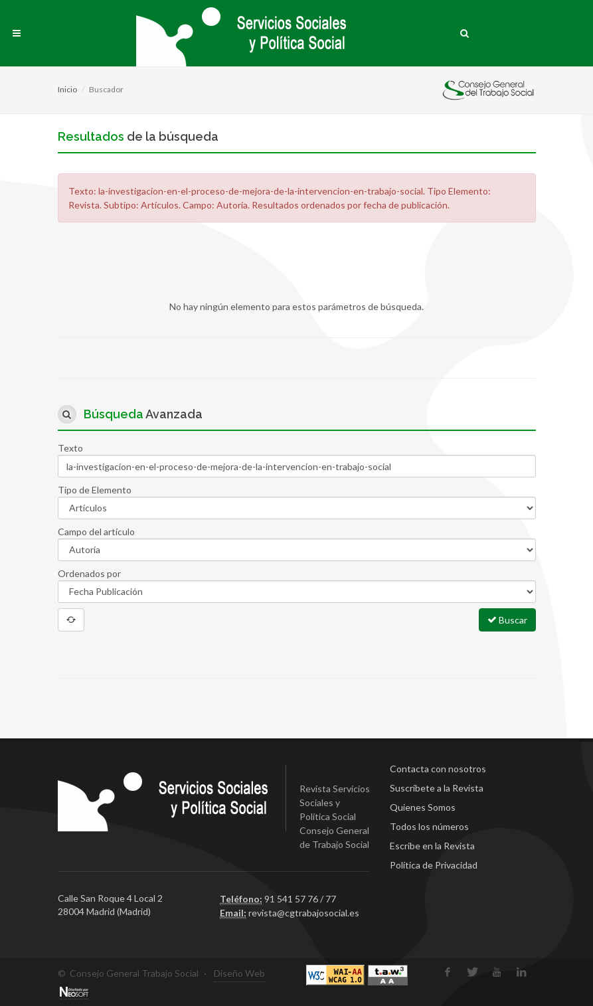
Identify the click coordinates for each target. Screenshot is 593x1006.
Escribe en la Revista (432, 845)
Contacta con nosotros (438, 768)
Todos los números (429, 826)
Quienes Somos (423, 807)
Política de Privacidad (433, 865)
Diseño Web (239, 973)
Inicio (67, 89)
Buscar (507, 619)
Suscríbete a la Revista (436, 788)
